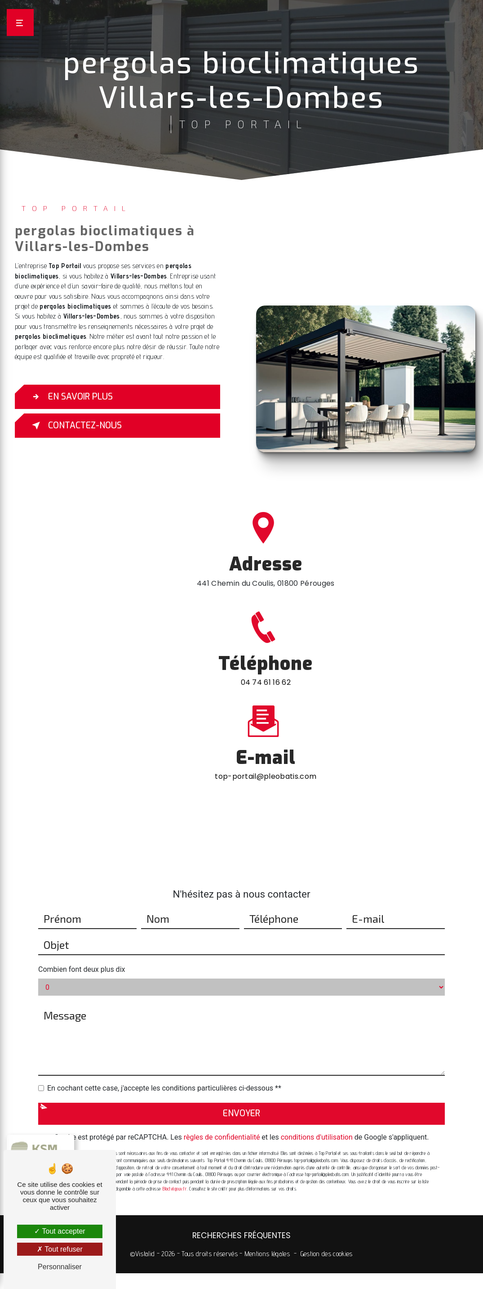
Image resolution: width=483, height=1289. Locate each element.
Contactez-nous (75, 425)
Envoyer (241, 1101)
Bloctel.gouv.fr (174, 1176)
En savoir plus (70, 396)
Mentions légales (267, 1253)
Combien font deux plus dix (81, 957)
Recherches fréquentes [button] (241, 1235)
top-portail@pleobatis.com (265, 764)
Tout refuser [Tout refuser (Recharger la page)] (60, 1249)
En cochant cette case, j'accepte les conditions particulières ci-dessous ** (164, 1076)
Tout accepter (59, 1231)
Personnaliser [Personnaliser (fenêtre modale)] (60, 1267)
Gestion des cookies (327, 1253)
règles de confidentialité (222, 1125)
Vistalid (145, 1253)
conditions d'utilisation (317, 1125)
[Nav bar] (20, 22)
